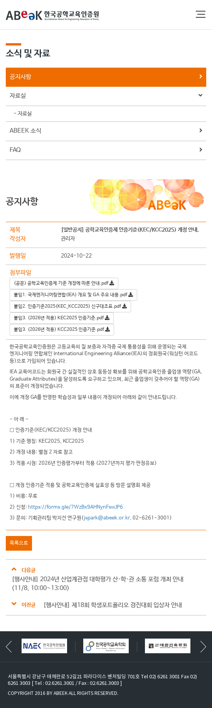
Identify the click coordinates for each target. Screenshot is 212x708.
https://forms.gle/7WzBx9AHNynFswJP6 (75, 507)
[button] (203, 646)
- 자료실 (22, 114)
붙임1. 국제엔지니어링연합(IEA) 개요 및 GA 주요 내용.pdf (73, 295)
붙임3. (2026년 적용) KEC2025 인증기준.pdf (61, 318)
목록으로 (19, 543)
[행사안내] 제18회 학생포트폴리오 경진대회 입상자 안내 (112, 605)
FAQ (106, 150)
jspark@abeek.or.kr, (107, 518)
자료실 (106, 96)
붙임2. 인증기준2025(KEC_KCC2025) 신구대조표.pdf (70, 306)
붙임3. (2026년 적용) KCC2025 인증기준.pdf (62, 329)
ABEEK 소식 (106, 131)
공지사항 (106, 77)
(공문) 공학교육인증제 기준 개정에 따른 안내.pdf (64, 283)
